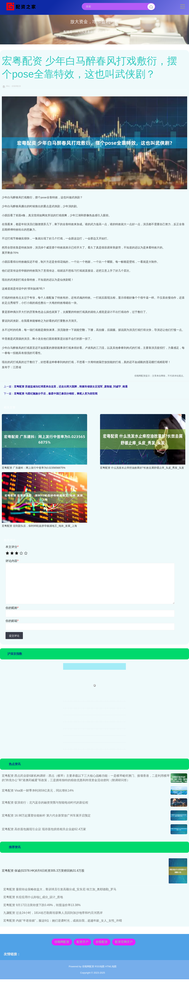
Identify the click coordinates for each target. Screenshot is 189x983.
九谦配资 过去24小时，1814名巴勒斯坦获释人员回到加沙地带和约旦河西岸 (53, 912)
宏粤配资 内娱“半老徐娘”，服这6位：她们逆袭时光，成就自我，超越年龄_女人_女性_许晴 (62, 920)
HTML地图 (110, 966)
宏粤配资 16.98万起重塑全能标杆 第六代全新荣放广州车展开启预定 (46, 815)
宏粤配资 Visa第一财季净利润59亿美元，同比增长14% (38, 790)
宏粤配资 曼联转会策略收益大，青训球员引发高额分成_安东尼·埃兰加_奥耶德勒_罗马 (59, 889)
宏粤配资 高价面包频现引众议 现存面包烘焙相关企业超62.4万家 (44, 829)
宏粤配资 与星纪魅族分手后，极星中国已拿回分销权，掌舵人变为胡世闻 (55, 393)
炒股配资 (102, 941)
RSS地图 (99, 966)
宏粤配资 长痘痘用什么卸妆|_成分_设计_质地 (33, 897)
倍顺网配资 (61, 941)
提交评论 (14, 635)
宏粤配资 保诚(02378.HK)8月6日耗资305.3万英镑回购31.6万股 (43, 870)
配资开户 (82, 941)
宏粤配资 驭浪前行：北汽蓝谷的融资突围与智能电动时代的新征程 (45, 802)
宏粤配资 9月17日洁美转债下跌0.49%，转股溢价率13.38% (42, 905)
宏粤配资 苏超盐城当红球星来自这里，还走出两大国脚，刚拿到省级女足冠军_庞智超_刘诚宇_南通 (71, 386)
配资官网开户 (124, 941)
